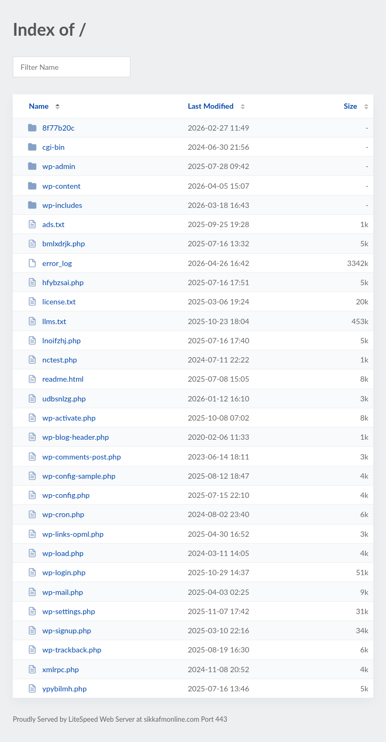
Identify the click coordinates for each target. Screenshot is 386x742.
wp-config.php (58, 494)
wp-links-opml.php (65, 533)
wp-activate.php (61, 417)
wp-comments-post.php (74, 456)
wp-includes (55, 204)
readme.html (56, 378)
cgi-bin (46, 146)
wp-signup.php (59, 630)
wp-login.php (56, 572)
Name (38, 105)
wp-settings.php (61, 611)
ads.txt (46, 224)
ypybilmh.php (57, 688)
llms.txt (47, 321)
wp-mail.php (55, 591)
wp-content (54, 185)
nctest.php (52, 359)
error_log (50, 263)
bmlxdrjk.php (56, 243)
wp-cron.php (56, 514)
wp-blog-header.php (68, 436)
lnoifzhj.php (54, 340)
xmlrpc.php (53, 669)
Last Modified (211, 105)
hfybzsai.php (56, 282)
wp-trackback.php (64, 649)
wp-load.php (56, 553)
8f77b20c (51, 127)
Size (350, 105)
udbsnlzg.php (57, 398)
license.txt (52, 301)
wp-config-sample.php (72, 475)
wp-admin (51, 166)
